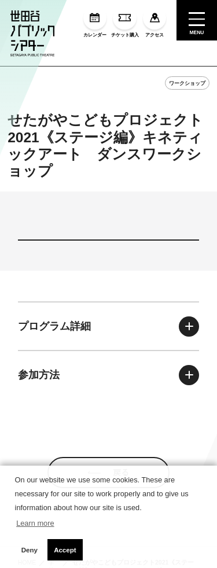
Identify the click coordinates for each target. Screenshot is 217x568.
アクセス (154, 22)
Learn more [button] (35, 523)
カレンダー (94, 22)
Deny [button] (29, 550)
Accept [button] (65, 550)
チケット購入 (125, 22)
